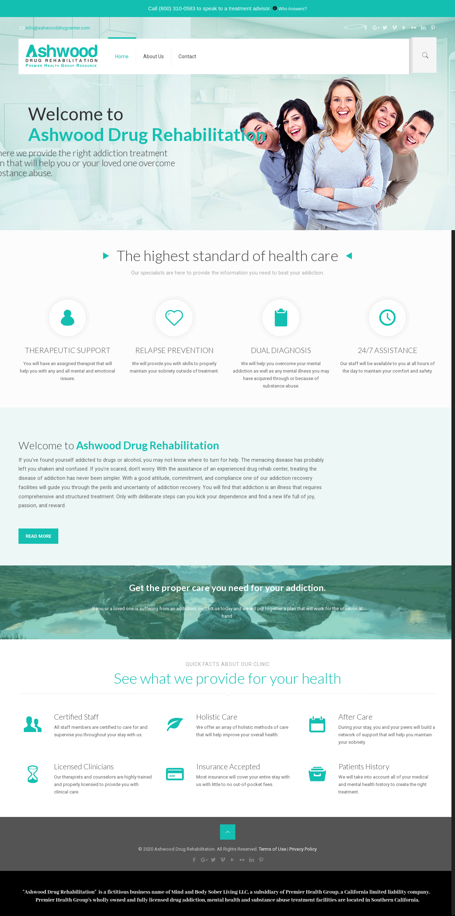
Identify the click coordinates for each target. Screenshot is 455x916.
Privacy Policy (303, 849)
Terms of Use (273, 849)
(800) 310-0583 (177, 8)
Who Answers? (292, 8)
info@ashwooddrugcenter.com (58, 28)
